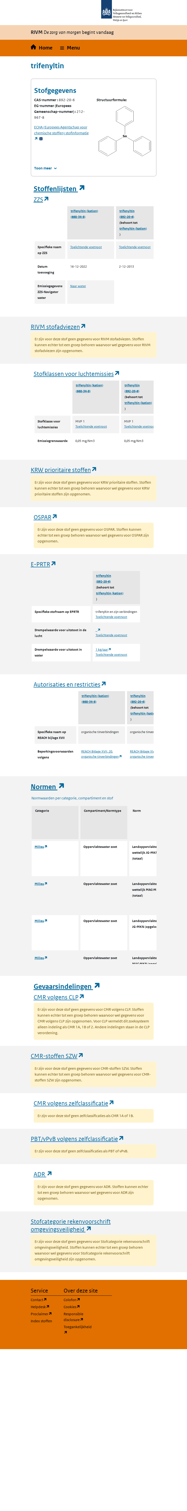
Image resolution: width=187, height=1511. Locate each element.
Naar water (78, 286)
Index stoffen (41, 1321)
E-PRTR (44, 564)
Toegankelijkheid (77, 1330)
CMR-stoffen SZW (57, 1055)
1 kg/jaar (103, 650)
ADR (43, 1173)
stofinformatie (61, 133)
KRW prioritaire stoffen (64, 469)
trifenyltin (127, 211)
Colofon (77, 1299)
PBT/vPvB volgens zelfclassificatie (77, 1138)
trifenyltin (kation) (84, 211)
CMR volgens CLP (59, 997)
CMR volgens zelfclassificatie (74, 1103)
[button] (70, 48)
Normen (48, 787)
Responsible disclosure (77, 1317)
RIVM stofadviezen (58, 326)
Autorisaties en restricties (70, 684)
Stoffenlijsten (59, 189)
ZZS (41, 199)
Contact (44, 1299)
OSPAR (46, 516)
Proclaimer (44, 1313)
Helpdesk (44, 1306)
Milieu (41, 847)
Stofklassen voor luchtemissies (77, 373)
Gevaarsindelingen (67, 986)
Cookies (77, 1306)
